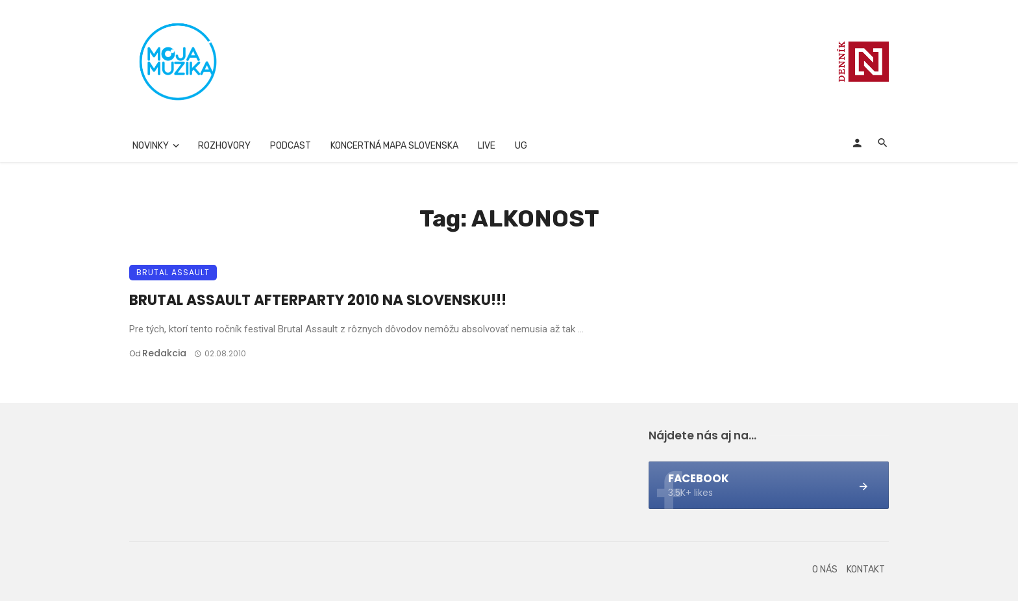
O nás (825, 569)
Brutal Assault (173, 272)
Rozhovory (224, 145)
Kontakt (866, 569)
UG (521, 145)
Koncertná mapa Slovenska (394, 145)
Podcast (290, 145)
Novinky (150, 145)
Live (486, 145)
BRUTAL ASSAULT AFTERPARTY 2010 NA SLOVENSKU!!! (317, 300)
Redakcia (164, 353)
